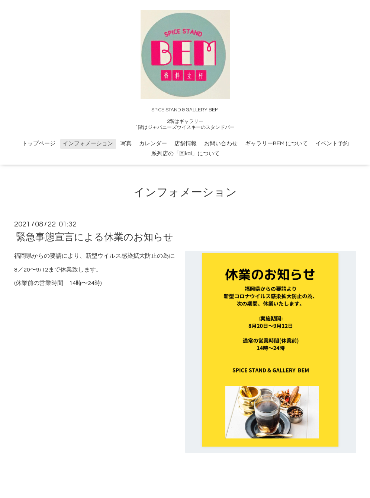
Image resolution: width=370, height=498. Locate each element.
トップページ (38, 143)
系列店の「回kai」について (185, 153)
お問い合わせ (221, 143)
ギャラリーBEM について (276, 143)
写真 (126, 143)
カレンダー (153, 143)
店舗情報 (185, 143)
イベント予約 (332, 143)
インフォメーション (88, 143)
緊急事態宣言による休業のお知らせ (94, 237)
